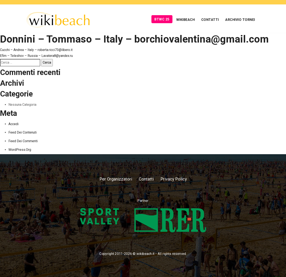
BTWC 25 (161, 19)
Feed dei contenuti (22, 132)
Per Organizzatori (115, 179)
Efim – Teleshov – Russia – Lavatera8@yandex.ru (36, 56)
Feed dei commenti (23, 141)
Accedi (13, 124)
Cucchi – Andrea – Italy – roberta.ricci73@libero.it (36, 50)
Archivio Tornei (240, 20)
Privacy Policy (173, 179)
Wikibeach (185, 20)
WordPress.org (19, 150)
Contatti (210, 20)
